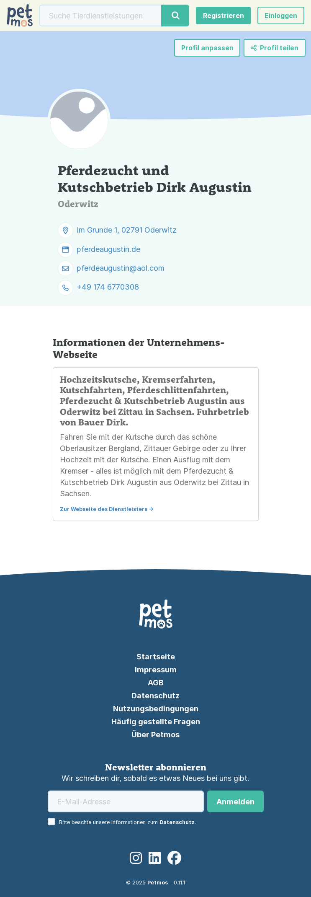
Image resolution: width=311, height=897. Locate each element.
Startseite (155, 656)
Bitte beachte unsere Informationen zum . (127, 822)
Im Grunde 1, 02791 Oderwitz (127, 230)
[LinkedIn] (155, 858)
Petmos (157, 882)
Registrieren (223, 15)
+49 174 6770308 (108, 287)
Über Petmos (155, 734)
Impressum (156, 669)
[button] (280, 15)
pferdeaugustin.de (108, 249)
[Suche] (100, 15)
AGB (156, 682)
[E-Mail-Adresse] (126, 801)
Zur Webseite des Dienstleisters (103, 509)
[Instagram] (136, 858)
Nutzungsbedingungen (155, 708)
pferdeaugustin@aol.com (120, 268)
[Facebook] (174, 858)
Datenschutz (155, 695)
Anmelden (235, 801)
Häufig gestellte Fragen (155, 721)
